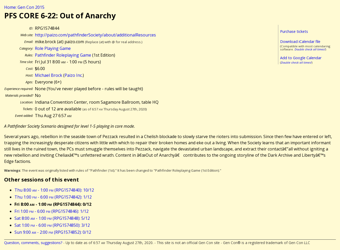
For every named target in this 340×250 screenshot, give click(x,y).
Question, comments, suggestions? (33, 242)
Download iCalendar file (300, 41)
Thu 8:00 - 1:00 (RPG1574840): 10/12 (54, 190)
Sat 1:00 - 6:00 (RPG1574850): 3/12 (52, 225)
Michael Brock (48, 75)
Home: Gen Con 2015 (24, 7)
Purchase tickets (294, 31)
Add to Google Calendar (300, 57)
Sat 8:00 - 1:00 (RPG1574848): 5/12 (52, 218)
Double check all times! (310, 49)
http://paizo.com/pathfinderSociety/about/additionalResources (95, 35)
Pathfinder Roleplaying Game (63, 55)
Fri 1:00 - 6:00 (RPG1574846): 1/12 (51, 211)
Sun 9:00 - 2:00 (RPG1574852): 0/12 (52, 232)
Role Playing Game (53, 48)
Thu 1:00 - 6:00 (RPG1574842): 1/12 (53, 197)
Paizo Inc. (74, 75)
